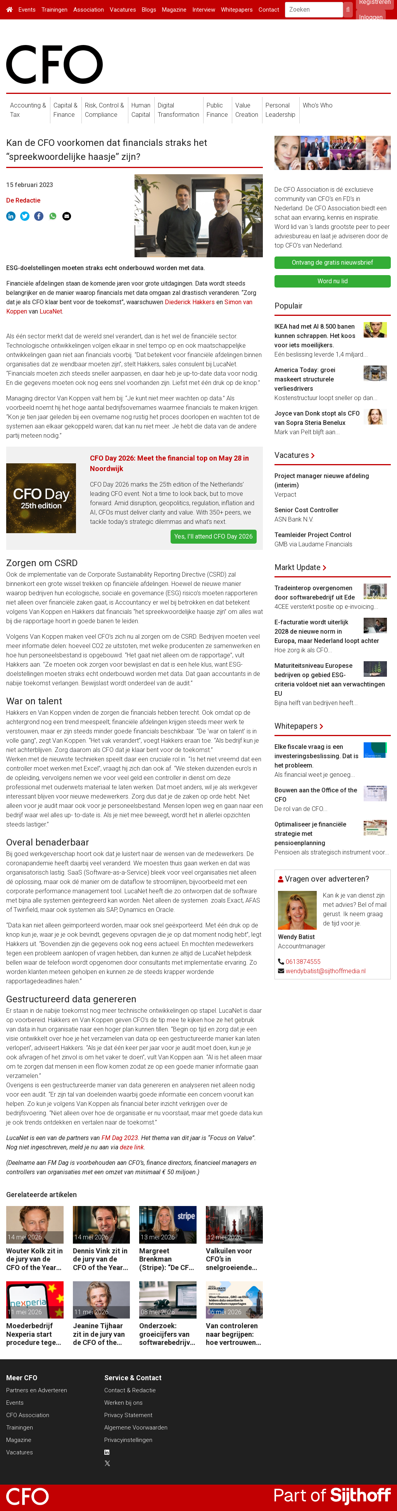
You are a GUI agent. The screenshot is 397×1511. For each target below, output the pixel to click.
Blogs (149, 9)
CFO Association (27, 1415)
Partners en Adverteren (36, 1390)
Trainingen (54, 9)
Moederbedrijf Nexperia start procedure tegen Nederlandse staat (33, 1334)
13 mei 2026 (158, 1237)
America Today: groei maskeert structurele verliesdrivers (304, 379)
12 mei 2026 (224, 1237)
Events (27, 9)
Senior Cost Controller (306, 510)
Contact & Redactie (130, 1390)
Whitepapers (237, 9)
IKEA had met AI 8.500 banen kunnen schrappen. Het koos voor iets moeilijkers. (315, 336)
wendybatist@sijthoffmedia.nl (326, 971)
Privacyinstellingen (128, 1439)
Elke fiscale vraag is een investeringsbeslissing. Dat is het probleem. (316, 756)
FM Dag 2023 (120, 1138)
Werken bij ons (123, 1402)
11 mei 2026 (25, 1312)
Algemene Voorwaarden (135, 1427)
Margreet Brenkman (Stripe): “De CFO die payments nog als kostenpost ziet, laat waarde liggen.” (167, 1259)
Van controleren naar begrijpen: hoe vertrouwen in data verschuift (234, 1334)
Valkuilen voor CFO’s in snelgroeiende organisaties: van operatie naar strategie (233, 1259)
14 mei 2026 (25, 1237)
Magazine (174, 9)
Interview (203, 9)
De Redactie (23, 200)
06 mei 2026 (224, 1312)
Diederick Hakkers (190, 302)
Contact (269, 9)
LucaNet (51, 311)
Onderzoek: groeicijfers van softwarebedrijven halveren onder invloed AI (166, 1334)
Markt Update (297, 567)
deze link (132, 1147)
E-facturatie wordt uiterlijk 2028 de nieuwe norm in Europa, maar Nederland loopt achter (326, 632)
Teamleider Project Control (312, 535)
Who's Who (318, 105)
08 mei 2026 (158, 1312)
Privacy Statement (128, 1415)
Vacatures (123, 9)
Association (88, 9)
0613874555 (303, 961)
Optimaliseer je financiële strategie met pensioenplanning (310, 834)
